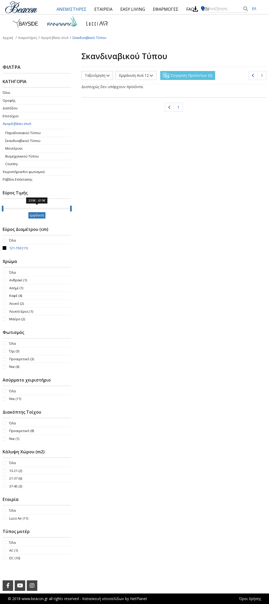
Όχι (14, 351)
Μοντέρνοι (14, 148)
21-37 (15, 478)
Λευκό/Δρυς (21, 311)
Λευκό (16, 303)
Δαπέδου (10, 108)
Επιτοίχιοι (11, 116)
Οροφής (9, 100)
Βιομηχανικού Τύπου (22, 156)
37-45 (15, 486)
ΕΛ (254, 8)
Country (11, 163)
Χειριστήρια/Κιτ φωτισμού (24, 171)
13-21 (15, 470)
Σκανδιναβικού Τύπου (22, 140)
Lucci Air (18, 518)
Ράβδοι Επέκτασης (17, 179)
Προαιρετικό (21, 359)
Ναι (14, 366)
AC (13, 550)
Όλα (12, 240)
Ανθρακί (18, 280)
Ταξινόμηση (97, 75)
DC (14, 558)
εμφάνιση (37, 215)
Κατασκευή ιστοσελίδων (103, 598)
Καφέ (15, 295)
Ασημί (16, 288)
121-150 (18, 248)
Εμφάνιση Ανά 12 (136, 75)
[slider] (2, 208)
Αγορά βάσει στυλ (17, 123)
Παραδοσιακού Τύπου (23, 132)
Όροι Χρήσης (250, 598)
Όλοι (6, 92)
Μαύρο (17, 319)
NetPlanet (138, 598)
